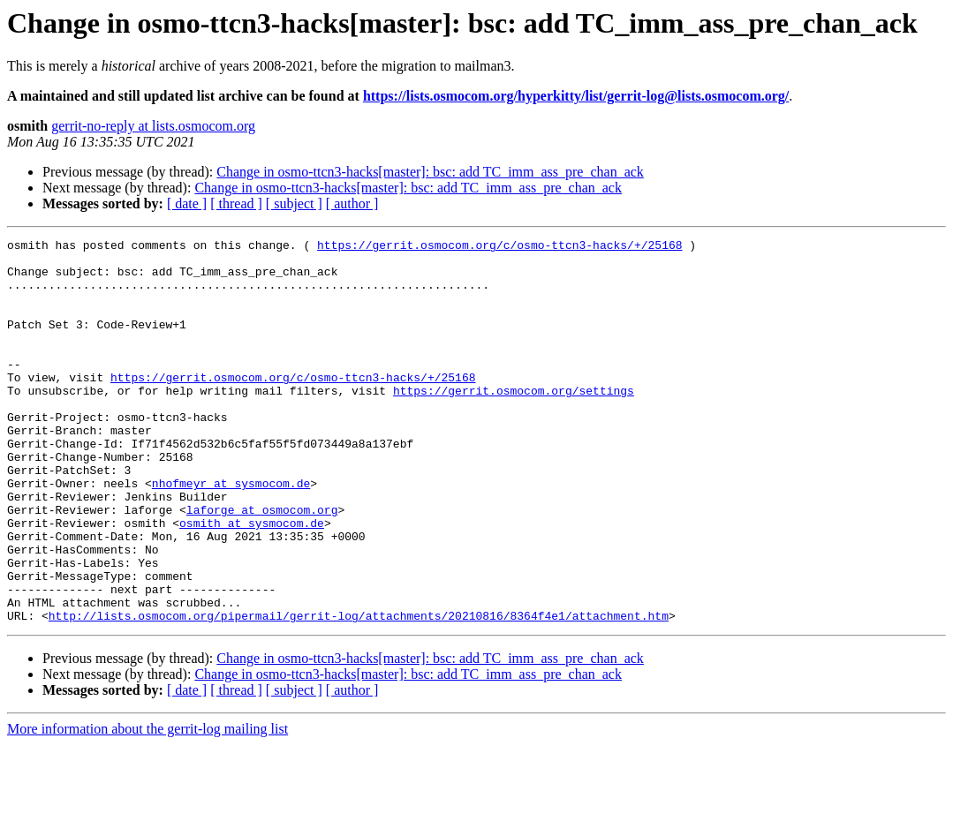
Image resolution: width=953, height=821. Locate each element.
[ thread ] (236, 203)
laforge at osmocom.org (262, 565)
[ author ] (352, 203)
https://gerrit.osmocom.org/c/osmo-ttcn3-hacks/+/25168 (499, 247)
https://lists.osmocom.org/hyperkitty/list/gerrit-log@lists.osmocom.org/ (576, 95)
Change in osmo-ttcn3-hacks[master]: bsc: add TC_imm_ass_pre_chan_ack (430, 171)
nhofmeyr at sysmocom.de (231, 533)
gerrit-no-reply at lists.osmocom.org (153, 125)
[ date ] (187, 203)
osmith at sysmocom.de (251, 581)
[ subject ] (294, 203)
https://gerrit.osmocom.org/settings (513, 422)
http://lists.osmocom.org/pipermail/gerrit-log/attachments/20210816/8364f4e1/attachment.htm (359, 692)
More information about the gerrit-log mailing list (147, 805)
